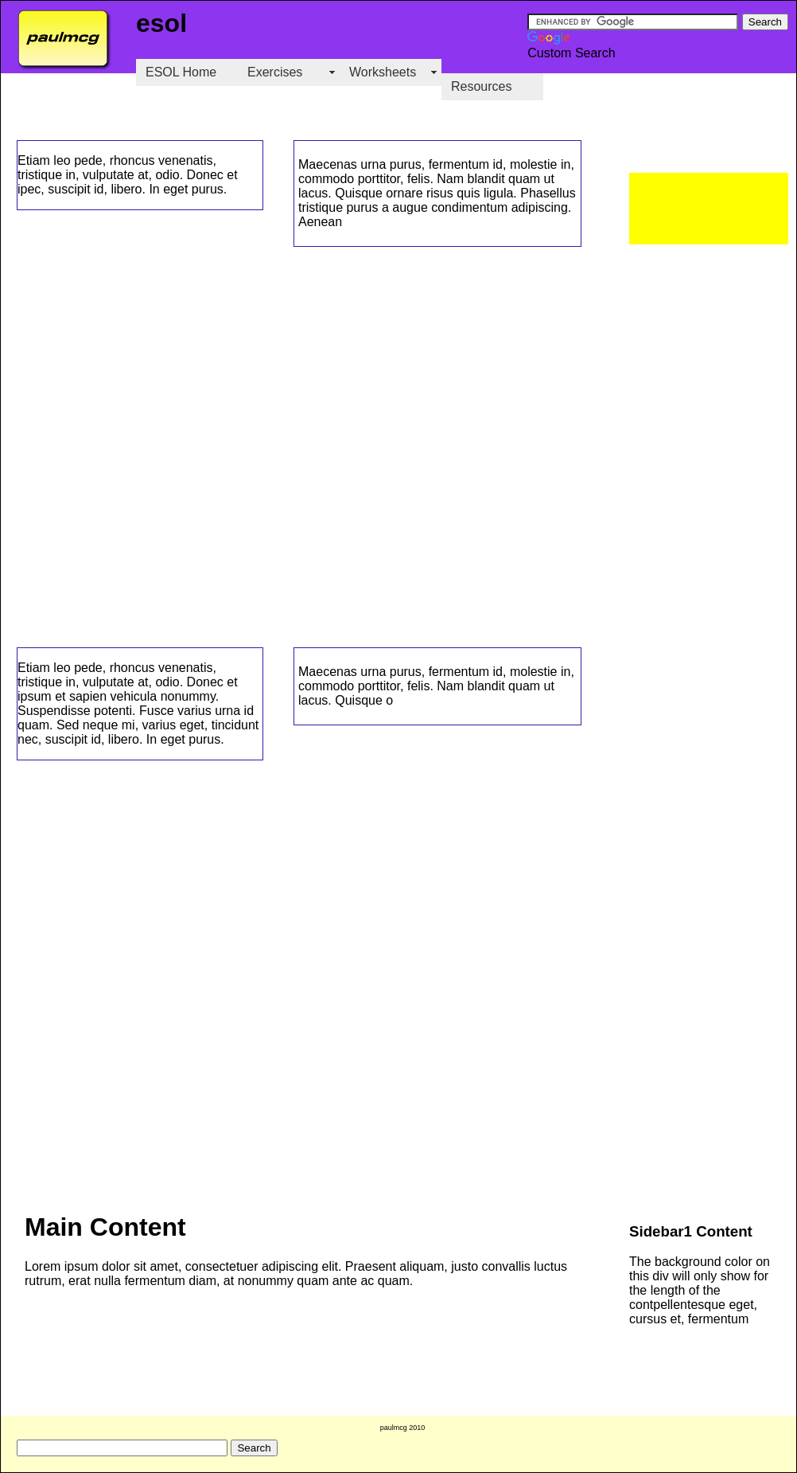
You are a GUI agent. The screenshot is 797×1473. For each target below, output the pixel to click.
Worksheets (382, 72)
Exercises (274, 72)
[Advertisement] (708, 208)
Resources (481, 86)
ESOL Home (181, 72)
